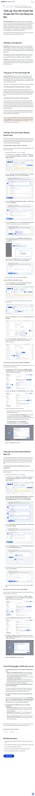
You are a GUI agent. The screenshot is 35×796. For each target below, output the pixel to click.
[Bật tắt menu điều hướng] (33, 2)
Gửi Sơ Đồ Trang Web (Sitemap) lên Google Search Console (17, 748)
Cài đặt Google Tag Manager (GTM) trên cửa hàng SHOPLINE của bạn (19, 742)
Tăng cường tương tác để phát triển (12, 5)
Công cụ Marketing (24, 5)
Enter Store (9, 756)
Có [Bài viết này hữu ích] (6, 731)
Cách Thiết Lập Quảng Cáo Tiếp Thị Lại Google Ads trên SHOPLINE (19, 744)
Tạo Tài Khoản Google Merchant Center (13, 746)
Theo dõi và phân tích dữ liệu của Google (23, 7)
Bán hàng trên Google (9, 7)
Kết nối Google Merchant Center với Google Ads (15, 750)
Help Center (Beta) (3, 5)
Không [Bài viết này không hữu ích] (12, 731)
